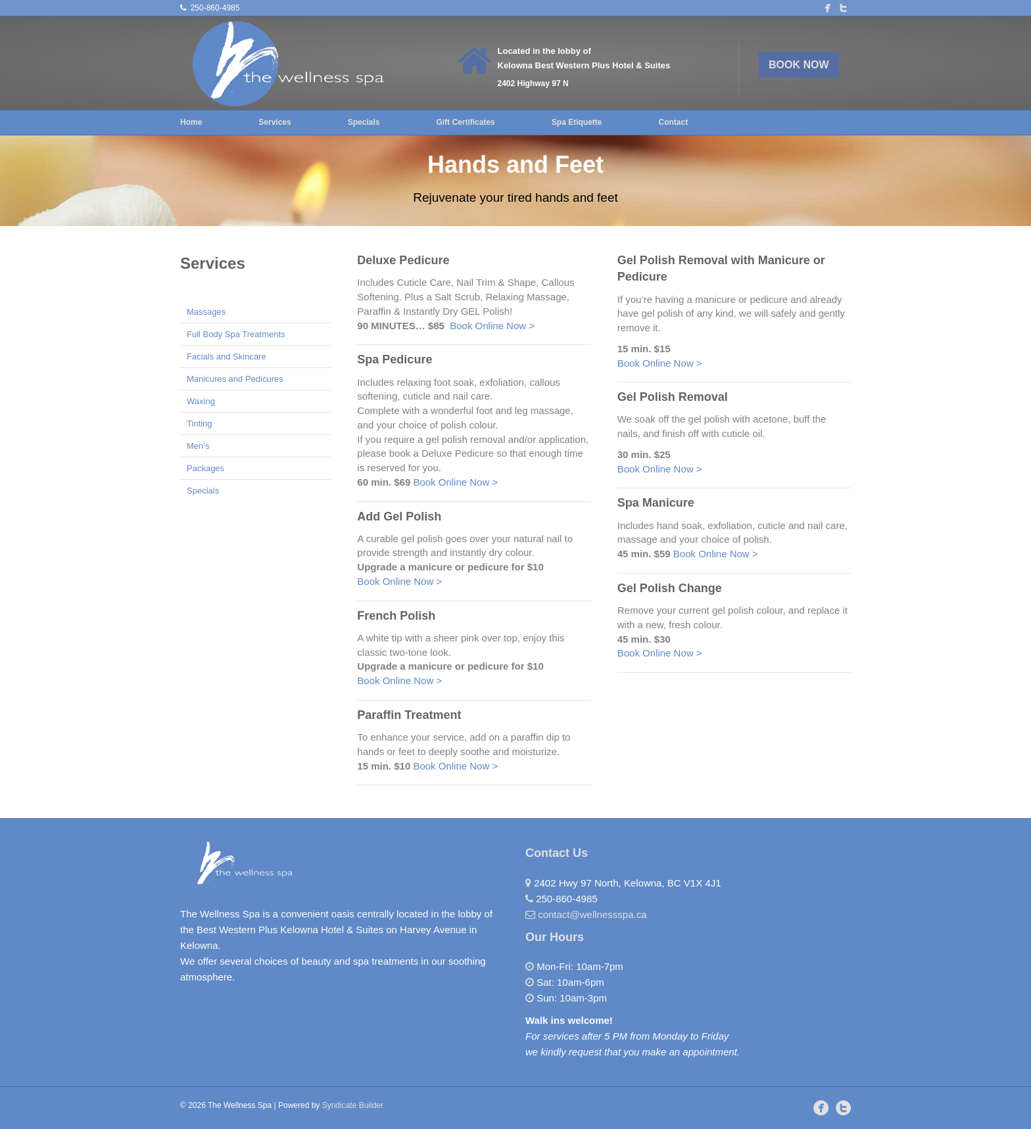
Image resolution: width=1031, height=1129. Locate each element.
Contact (673, 122)
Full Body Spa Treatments (236, 334)
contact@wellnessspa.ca (592, 914)
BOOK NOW (799, 64)
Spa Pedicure (394, 359)
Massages (206, 312)
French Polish (396, 615)
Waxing (201, 401)
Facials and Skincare (226, 356)
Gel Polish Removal (672, 396)
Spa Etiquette (577, 122)
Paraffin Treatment (409, 715)
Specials (364, 122)
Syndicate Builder (352, 1105)
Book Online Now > (492, 325)
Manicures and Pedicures (235, 379)
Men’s (198, 446)
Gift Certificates (465, 122)
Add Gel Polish (399, 516)
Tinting (199, 423)
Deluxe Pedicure (403, 260)
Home (191, 122)
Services (274, 122)
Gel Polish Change (669, 588)
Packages (205, 468)
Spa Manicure (655, 502)
